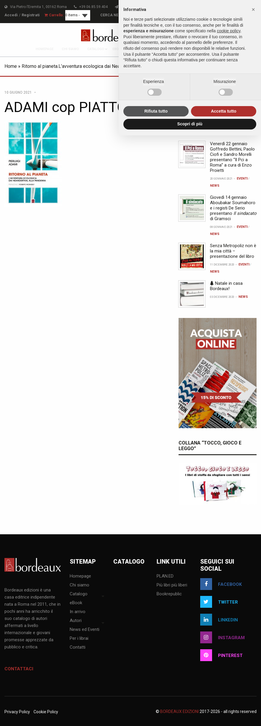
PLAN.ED (165, 576)
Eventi (242, 178)
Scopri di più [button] (190, 123)
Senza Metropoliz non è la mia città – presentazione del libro (233, 251)
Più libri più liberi (172, 585)
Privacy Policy (17, 711)
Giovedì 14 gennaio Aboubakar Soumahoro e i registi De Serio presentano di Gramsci (233, 208)
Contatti (77, 647)
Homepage (44, 49)
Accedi (10, 15)
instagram (222, 637)
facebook (221, 584)
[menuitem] (44, 49)
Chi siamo (70, 49)
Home (10, 66)
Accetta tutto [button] (223, 111)
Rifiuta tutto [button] (156, 111)
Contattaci (18, 668)
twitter (219, 602)
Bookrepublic (169, 594)
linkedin (219, 620)
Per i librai (79, 638)
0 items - (69, 15)
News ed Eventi (84, 629)
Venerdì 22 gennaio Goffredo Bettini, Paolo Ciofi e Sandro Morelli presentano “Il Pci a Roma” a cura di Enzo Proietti (232, 157)
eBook (117, 49)
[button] (253, 9)
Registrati (28, 15)
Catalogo (95, 49)
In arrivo (77, 612)
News (214, 186)
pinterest (221, 655)
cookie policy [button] (228, 30)
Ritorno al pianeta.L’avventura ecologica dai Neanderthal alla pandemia (94, 66)
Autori (76, 620)
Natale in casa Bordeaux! (226, 286)
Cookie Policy (46, 711)
